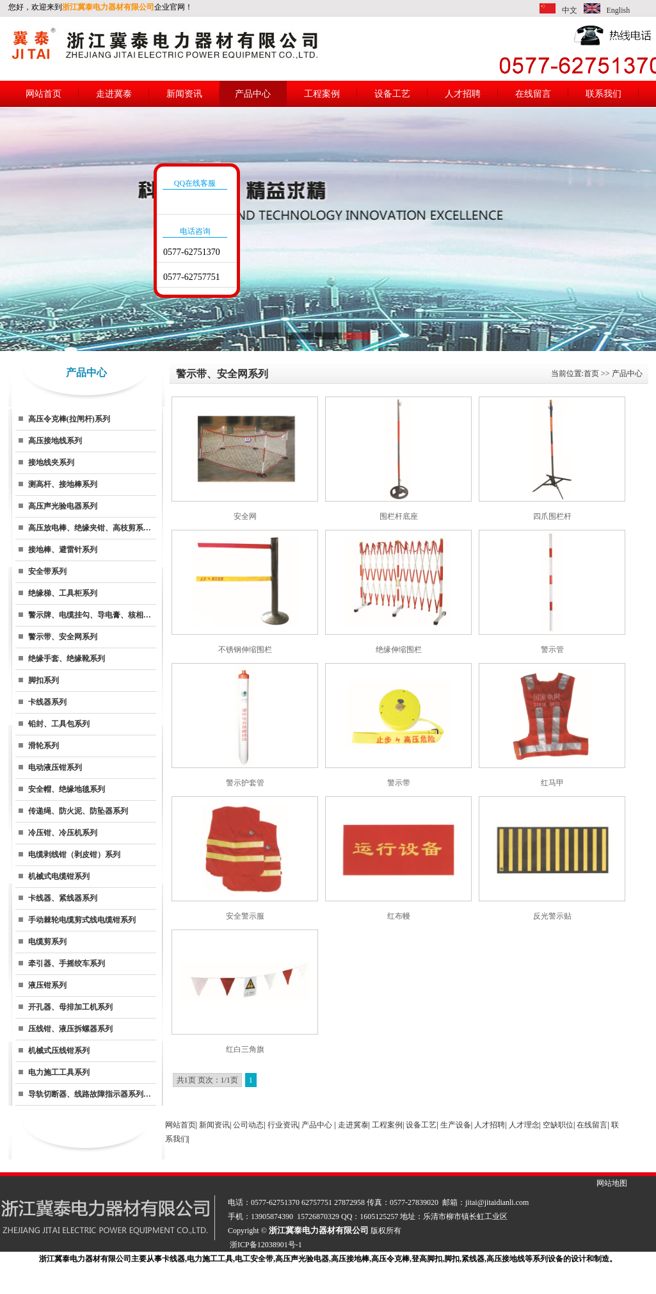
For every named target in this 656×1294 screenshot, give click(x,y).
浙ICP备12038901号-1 (266, 1244)
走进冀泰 (114, 94)
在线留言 (533, 94)
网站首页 (43, 94)
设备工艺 (392, 94)
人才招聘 (463, 94)
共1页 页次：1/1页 (207, 1080)
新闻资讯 (184, 94)
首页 (591, 373)
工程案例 (322, 94)
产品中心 (253, 94)
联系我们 (603, 94)
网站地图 (611, 1183)
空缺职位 (558, 1124)
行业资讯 (283, 1124)
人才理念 (524, 1124)
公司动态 (248, 1124)
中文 (569, 10)
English (618, 10)
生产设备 (455, 1124)
